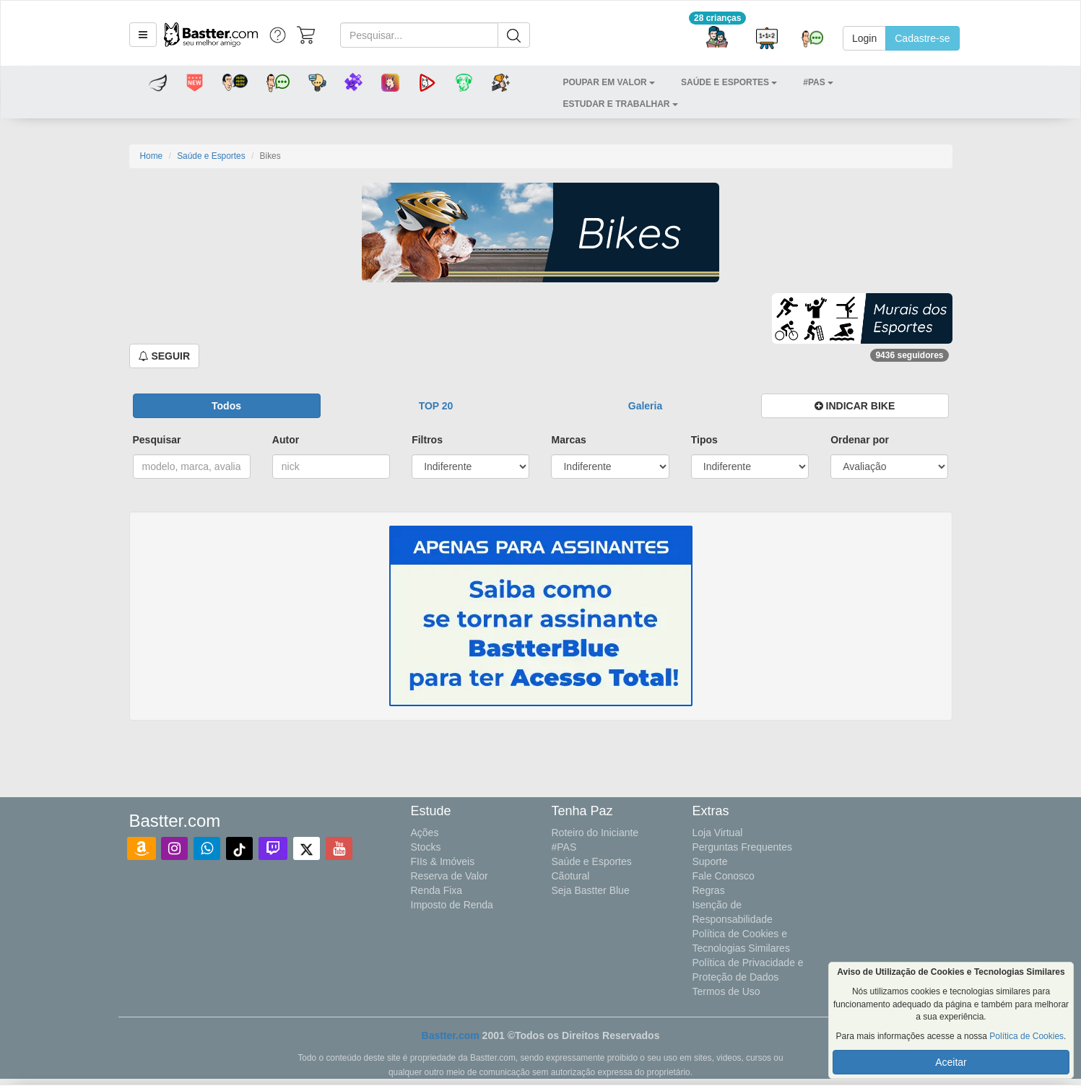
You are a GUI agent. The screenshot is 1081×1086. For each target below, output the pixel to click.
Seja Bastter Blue (591, 890)
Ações (425, 832)
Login (864, 38)
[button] (143, 34)
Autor (285, 440)
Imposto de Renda (452, 905)
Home (151, 156)
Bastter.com (450, 1035)
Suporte (710, 861)
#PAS (564, 847)
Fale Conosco (724, 876)
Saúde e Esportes (211, 156)
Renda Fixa (437, 890)
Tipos (704, 440)
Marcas (568, 440)
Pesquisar (157, 440)
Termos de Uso (726, 991)
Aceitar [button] (951, 1062)
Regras (709, 890)
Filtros (427, 440)
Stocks (426, 847)
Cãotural (571, 876)
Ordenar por (859, 440)
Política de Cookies (1026, 1036)
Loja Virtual (718, 832)
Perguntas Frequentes (743, 847)
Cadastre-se (922, 38)
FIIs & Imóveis (443, 861)
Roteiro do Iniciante (595, 832)
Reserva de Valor (449, 876)
